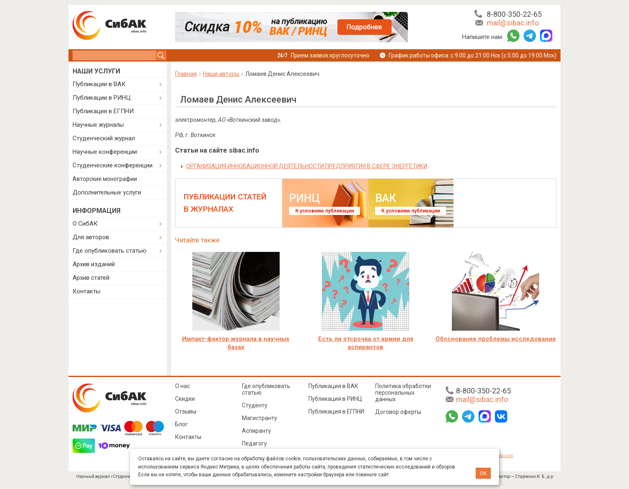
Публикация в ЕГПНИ (103, 111)
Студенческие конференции (113, 165)
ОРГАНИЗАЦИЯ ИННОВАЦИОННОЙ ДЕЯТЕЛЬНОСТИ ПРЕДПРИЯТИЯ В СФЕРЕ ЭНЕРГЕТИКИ (306, 166)
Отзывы (185, 411)
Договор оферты (398, 412)
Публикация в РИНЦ (335, 398)
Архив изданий (94, 264)
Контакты (86, 291)
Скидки (185, 398)
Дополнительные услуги (107, 192)
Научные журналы (98, 124)
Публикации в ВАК (99, 84)
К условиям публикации (324, 211)
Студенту (254, 405)
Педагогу (254, 443)
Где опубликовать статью (109, 250)
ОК (483, 473)
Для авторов (91, 237)
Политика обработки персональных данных (403, 392)
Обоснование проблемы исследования (495, 339)
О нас (182, 386)
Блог (181, 424)
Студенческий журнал (104, 138)
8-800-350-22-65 (514, 14)
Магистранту (259, 418)
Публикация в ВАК (333, 386)
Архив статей (91, 277)
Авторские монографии (105, 179)
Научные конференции (105, 151)
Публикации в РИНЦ (102, 97)
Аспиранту (256, 430)
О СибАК (85, 223)
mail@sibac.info (513, 22)
